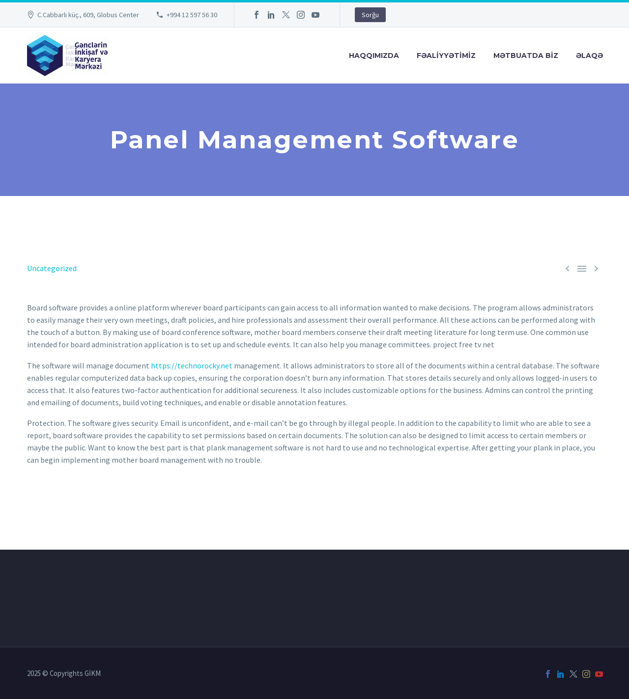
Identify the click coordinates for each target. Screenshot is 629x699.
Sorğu (370, 14)
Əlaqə (589, 55)
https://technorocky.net (191, 365)
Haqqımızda (374, 55)
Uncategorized (52, 268)
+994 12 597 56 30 (192, 14)
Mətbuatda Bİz (525, 55)
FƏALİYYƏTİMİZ (446, 55)
